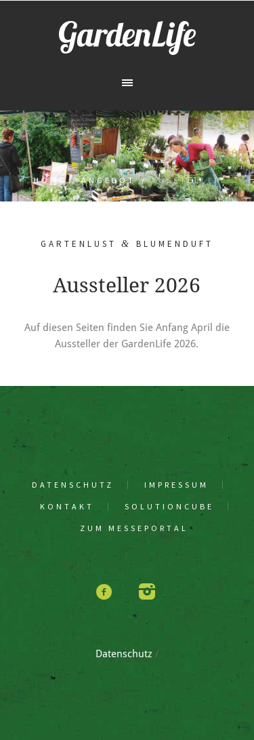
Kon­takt (67, 507)
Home (49, 180)
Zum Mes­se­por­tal (134, 528)
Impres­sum (176, 485)
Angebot (108, 180)
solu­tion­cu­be (169, 507)
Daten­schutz (73, 485)
